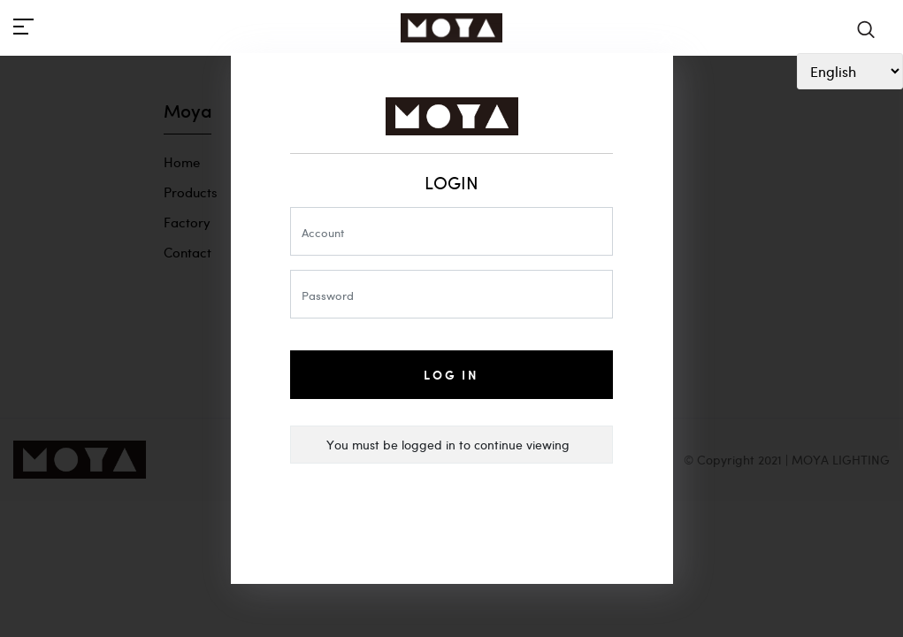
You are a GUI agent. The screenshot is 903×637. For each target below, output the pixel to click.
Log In (451, 374)
